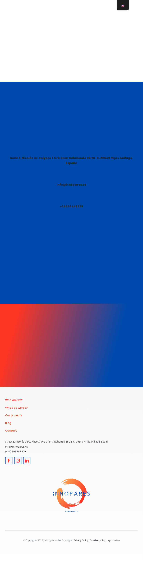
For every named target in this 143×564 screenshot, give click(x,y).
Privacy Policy (81, 540)
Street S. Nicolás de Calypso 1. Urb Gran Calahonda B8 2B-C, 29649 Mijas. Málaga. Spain (56, 441)
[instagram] (17, 460)
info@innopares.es (16, 446)
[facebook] (8, 460)
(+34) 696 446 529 (15, 451)
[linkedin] (26, 460)
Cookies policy (97, 540)
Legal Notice (113, 540)
